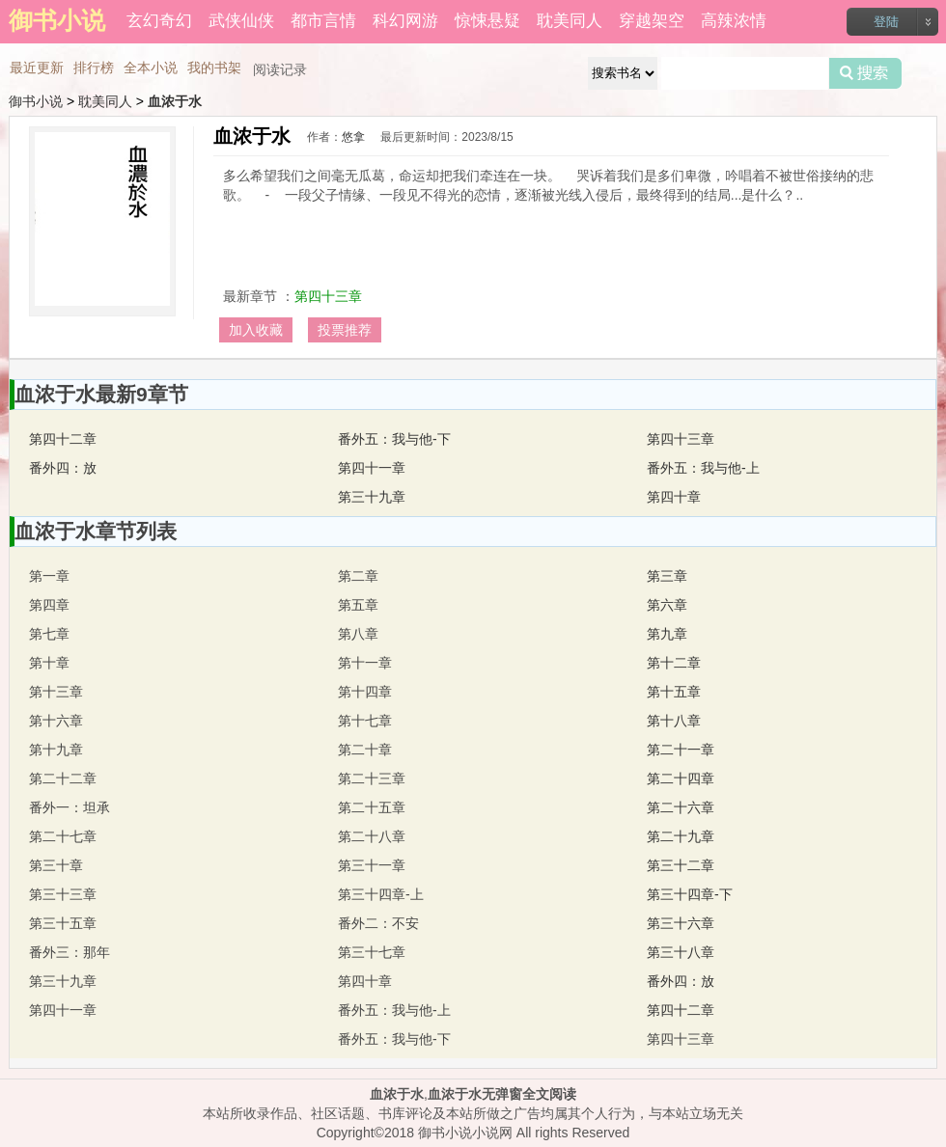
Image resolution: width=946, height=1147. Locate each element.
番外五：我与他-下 (394, 439)
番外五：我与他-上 (703, 468)
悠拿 (353, 137)
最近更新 (37, 67)
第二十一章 (680, 749)
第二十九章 (680, 836)
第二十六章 (680, 807)
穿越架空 (651, 21)
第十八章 (674, 720)
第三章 (667, 576)
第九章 (667, 634)
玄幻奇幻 (159, 21)
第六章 (667, 605)
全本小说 (151, 67)
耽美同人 (569, 21)
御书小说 (36, 101)
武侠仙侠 (241, 21)
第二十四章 (680, 778)
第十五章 (674, 691)
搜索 (865, 73)
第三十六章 (680, 923)
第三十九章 (371, 497)
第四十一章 (371, 468)
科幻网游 (405, 21)
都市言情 (323, 21)
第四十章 (674, 497)
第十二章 (674, 662)
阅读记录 (280, 69)
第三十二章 (680, 865)
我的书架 (214, 67)
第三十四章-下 (690, 894)
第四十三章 (328, 296)
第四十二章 (63, 439)
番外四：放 (63, 468)
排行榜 (93, 67)
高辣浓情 (733, 21)
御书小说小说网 (465, 1132)
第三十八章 (680, 952)
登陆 (886, 21)
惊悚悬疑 (487, 21)
